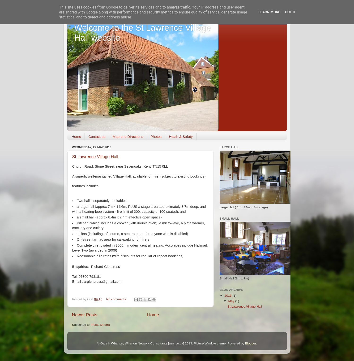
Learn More (269, 12)
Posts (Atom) (100, 324)
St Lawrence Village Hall (95, 156)
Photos (156, 137)
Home (76, 137)
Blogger (250, 343)
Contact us (96, 137)
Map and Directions (128, 137)
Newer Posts (84, 314)
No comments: (117, 299)
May (231, 301)
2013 (228, 295)
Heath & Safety (181, 137)
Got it (290, 12)
